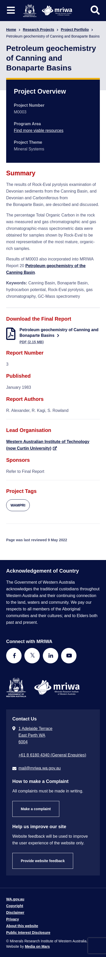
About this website (22, 926)
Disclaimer (15, 912)
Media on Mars (37, 946)
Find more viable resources (38, 130)
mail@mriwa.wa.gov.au (39, 768)
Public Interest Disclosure (28, 933)
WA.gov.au (15, 899)
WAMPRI (18, 505)
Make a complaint (36, 809)
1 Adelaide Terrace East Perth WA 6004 (35, 735)
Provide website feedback (43, 861)
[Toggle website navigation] (11, 10)
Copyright (14, 906)
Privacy (12, 919)
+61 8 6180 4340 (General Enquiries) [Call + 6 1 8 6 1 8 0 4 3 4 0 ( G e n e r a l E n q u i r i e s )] (52, 755)
